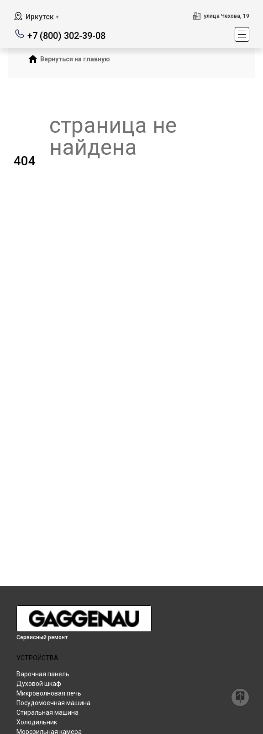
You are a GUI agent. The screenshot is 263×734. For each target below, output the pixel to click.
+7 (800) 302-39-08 (66, 35)
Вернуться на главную (75, 59)
